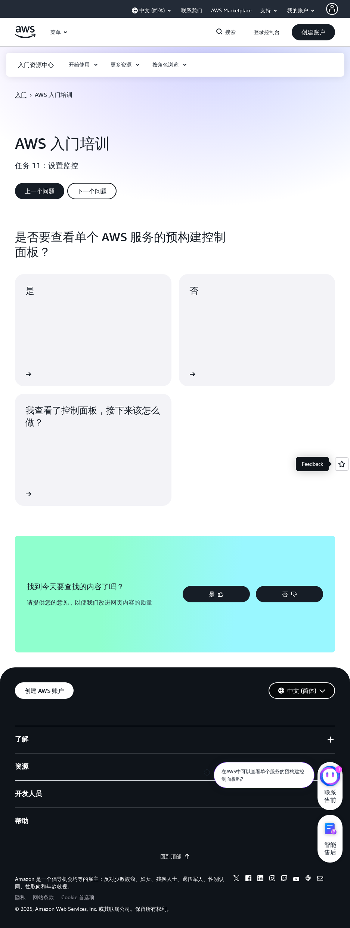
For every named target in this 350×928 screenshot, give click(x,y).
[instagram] (272, 879)
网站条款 (43, 897)
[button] (313, 32)
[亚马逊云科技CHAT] (330, 777)
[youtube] (296, 879)
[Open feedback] (342, 464)
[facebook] (248, 879)
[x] (236, 879)
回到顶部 (175, 857)
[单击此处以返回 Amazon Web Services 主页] (25, 36)
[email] (320, 879)
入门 (21, 94)
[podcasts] (308, 879)
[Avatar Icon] (332, 9)
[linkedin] (260, 879)
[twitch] (284, 879)
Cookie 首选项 (78, 897)
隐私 (20, 897)
